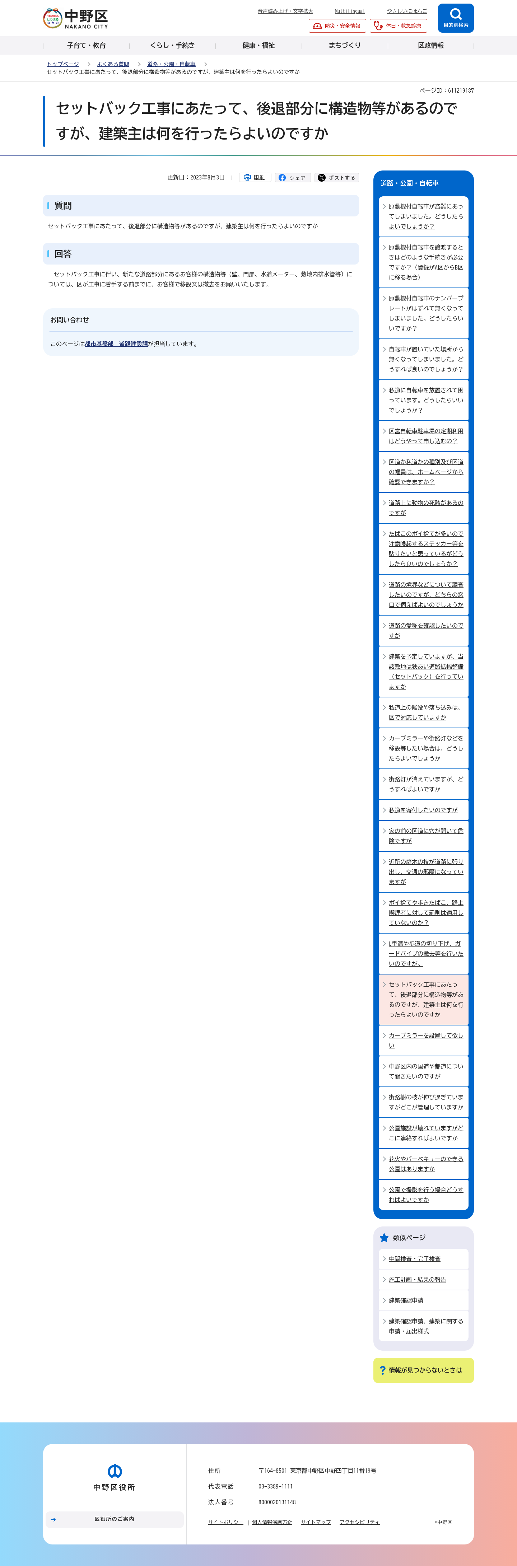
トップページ (63, 64)
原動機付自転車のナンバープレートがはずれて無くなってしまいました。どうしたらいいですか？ (426, 313)
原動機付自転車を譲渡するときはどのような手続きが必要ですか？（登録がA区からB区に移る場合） (426, 262)
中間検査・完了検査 (415, 1259)
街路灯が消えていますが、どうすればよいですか (426, 784)
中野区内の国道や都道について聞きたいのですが (426, 1071)
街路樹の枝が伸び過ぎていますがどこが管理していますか (426, 1102)
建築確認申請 (406, 1300)
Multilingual (350, 11)
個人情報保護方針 (272, 1522)
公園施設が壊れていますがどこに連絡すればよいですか (426, 1133)
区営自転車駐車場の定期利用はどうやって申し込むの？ (426, 436)
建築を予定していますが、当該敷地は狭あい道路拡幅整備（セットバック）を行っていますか (426, 671)
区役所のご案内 (115, 1518)
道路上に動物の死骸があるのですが (426, 508)
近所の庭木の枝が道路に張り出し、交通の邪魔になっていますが (426, 872)
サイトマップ (316, 1522)
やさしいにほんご (407, 11)
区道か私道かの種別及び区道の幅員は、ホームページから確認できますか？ (426, 472)
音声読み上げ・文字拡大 (285, 11)
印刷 (259, 177)
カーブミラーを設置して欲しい (426, 1040)
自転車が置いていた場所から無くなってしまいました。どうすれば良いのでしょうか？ (426, 359)
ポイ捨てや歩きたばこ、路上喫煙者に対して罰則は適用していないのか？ (426, 913)
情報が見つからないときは (425, 1370)
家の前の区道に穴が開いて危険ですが (426, 836)
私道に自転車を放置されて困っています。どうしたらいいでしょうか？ (426, 400)
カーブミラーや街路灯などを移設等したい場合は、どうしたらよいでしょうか (426, 748)
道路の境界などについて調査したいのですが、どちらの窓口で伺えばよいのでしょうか (426, 595)
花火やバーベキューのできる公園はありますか (426, 1164)
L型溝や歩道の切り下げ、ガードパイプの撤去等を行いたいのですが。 (426, 954)
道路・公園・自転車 (171, 64)
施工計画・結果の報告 (417, 1279)
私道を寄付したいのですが (423, 810)
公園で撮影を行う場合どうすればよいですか (426, 1195)
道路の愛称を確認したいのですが (426, 631)
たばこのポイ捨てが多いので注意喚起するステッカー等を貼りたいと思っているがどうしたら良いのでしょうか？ (426, 549)
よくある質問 (113, 64)
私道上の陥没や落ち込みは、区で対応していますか (426, 712)
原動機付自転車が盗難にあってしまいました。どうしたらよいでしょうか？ (426, 216)
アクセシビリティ (360, 1522)
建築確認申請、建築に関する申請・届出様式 (426, 1326)
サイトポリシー (225, 1522)
